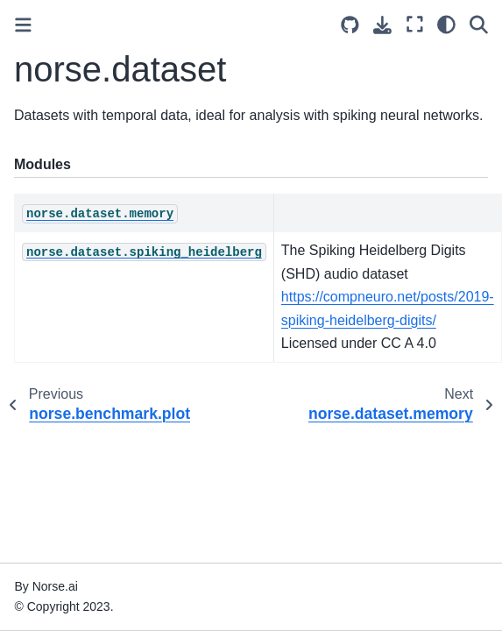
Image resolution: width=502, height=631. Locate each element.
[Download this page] (382, 25)
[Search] (479, 24)
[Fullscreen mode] (415, 24)
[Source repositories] (350, 25)
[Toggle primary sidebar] (23, 25)
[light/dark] (446, 24)
